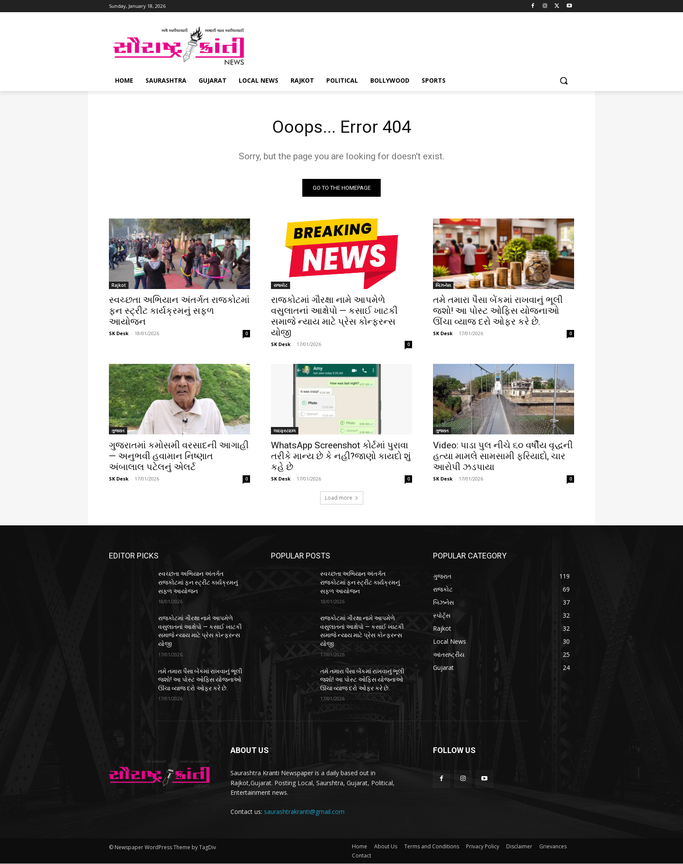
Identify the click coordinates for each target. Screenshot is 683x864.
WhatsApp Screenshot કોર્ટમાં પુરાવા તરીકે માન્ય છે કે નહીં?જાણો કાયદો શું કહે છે (341, 456)
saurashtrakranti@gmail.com (304, 811)
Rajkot (119, 285)
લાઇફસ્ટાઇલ (285, 431)
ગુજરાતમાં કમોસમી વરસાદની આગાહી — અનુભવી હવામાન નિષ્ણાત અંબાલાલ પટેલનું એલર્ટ (179, 456)
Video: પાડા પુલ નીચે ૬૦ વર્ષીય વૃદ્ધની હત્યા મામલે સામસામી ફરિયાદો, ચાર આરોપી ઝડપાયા (503, 456)
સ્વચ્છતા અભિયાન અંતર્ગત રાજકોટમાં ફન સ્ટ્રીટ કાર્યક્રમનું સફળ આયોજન (179, 311)
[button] (563, 80)
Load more (341, 498)
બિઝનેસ (443, 285)
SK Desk (118, 333)
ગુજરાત (118, 431)
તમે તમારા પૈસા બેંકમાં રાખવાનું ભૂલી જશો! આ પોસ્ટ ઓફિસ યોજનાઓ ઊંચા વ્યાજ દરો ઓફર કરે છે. (498, 311)
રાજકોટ (280, 285)
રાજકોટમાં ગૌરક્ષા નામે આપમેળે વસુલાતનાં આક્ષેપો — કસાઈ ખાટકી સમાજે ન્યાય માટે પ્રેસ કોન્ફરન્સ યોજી (334, 316)
